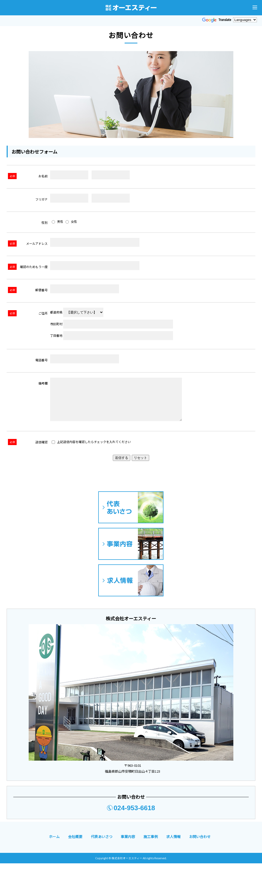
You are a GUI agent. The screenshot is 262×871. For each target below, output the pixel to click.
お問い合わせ (200, 844)
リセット (140, 465)
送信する (121, 465)
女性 (71, 221)
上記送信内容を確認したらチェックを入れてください (91, 449)
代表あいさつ (101, 844)
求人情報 (173, 844)
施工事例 (151, 844)
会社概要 (75, 844)
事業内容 (128, 844)
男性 (57, 221)
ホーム (54, 844)
